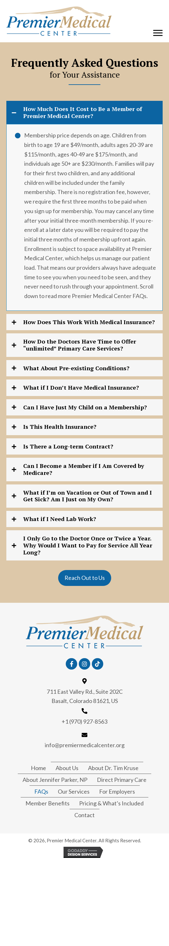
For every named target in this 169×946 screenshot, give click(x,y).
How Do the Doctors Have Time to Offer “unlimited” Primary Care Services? (79, 345)
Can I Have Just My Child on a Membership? (85, 407)
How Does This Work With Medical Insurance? (89, 322)
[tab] (84, 112)
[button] (158, 33)
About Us (67, 767)
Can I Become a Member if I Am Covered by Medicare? (83, 469)
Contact (84, 814)
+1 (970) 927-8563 (84, 721)
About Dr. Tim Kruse (113, 767)
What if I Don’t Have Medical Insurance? (81, 387)
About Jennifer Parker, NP (55, 779)
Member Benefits (47, 803)
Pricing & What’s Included (111, 803)
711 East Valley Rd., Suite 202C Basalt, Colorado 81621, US (85, 696)
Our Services (74, 791)
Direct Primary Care (121, 779)
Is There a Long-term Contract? (68, 446)
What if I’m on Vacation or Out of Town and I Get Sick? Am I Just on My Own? (87, 496)
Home (38, 767)
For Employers (117, 791)
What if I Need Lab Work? (59, 519)
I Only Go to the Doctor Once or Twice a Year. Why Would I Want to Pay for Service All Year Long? (87, 545)
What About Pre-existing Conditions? (76, 368)
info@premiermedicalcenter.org (85, 744)
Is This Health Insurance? (59, 426)
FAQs (41, 791)
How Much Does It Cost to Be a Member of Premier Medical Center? (82, 112)
